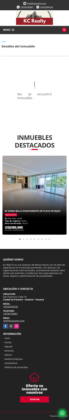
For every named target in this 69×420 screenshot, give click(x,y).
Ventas (8, 342)
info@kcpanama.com (36, 3)
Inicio (4, 41)
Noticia (8, 354)
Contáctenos (11, 363)
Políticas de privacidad (16, 367)
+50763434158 (46, 7)
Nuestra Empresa (13, 358)
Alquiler (9, 346)
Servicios (9, 350)
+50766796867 (26, 7)
